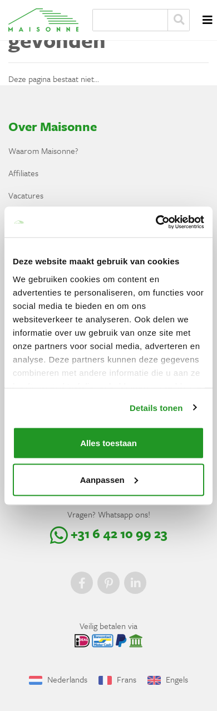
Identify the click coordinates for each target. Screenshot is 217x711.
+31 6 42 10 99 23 (108, 533)
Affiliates (23, 173)
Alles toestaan (108, 443)
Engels (167, 679)
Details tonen (156, 407)
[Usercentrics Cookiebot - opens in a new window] (156, 222)
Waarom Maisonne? (43, 150)
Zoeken (178, 20)
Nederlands (58, 679)
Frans (117, 679)
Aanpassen (109, 479)
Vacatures (25, 195)
